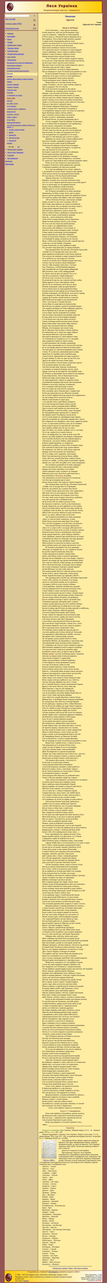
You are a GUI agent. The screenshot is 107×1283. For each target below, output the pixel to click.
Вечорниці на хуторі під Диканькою (20, 66)
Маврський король (14, 133)
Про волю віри (14, 150)
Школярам (9, 179)
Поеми (10, 44)
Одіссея (10, 78)
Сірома (9, 81)
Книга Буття (11, 121)
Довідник (8, 176)
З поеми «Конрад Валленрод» (18, 75)
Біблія (11, 144)
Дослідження (12, 173)
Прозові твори (13, 50)
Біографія (11, 37)
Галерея (10, 169)
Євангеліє (12, 147)
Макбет (9, 156)
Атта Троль (11, 130)
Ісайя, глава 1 (12, 127)
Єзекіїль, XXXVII (13, 124)
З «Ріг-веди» (11, 115)
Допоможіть (53, 1272)
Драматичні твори (14, 47)
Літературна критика (15, 57)
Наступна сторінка (81, 1268)
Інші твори (11, 60)
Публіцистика (12, 53)
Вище (71, 1268)
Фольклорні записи (14, 163)
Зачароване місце (13, 72)
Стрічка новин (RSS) (13, 24)
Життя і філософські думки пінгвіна (20, 84)
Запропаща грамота (14, 69)
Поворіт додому (13, 94)
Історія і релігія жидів (16, 141)
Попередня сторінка (60, 1268)
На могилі (12, 153)
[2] (18, 160)
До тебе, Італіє (12, 112)
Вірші (9, 40)
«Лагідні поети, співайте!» (16, 118)
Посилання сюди (12, 28)
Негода (9, 109)
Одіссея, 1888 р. (49, 1160)
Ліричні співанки (13, 91)
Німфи (9, 88)
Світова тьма (12, 97)
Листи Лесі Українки (15, 166)
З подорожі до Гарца (14, 103)
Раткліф (10, 100)
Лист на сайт (10, 19)
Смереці (26, 1281)
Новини (10, 34)
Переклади (11, 63)
